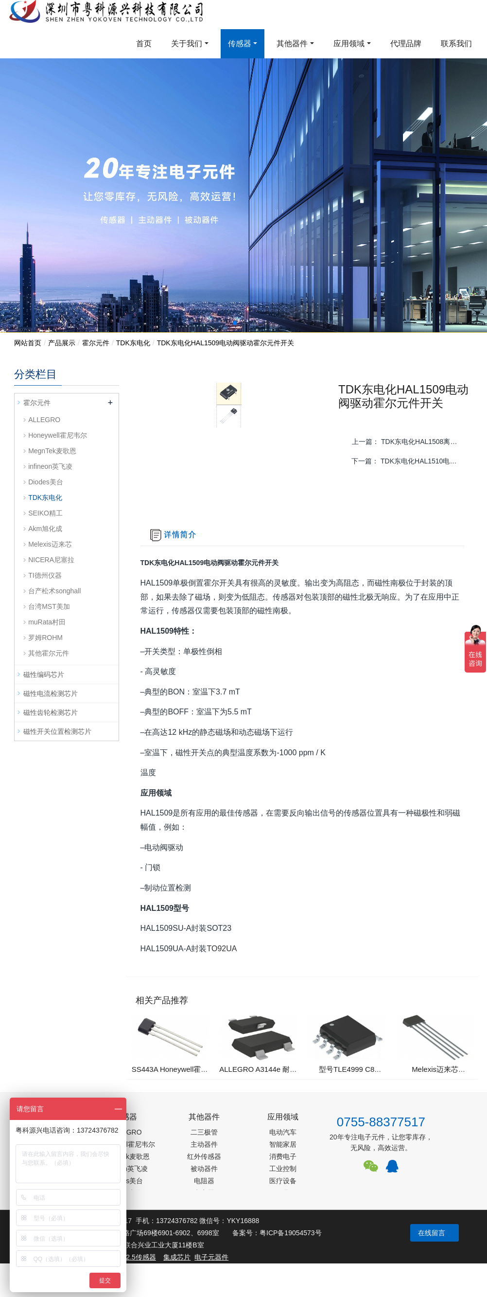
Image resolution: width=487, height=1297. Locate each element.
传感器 (239, 43)
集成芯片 (177, 1257)
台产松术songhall (54, 591)
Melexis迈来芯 (49, 544)
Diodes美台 (45, 482)
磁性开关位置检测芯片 (57, 731)
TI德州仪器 (44, 575)
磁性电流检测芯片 (50, 693)
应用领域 (349, 43)
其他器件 (292, 43)
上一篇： (409, 441)
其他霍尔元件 (48, 653)
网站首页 (27, 343)
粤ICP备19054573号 (291, 1233)
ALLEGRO (44, 420)
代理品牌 (405, 43)
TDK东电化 (133, 343)
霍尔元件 (95, 343)
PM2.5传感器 (136, 1257)
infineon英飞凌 (50, 466)
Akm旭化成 (45, 529)
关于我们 (186, 43)
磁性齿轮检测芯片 (50, 712)
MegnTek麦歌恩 (52, 451)
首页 (144, 43)
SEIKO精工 (45, 513)
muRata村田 (47, 622)
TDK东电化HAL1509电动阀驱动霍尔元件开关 (225, 343)
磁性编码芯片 (43, 674)
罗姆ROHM (45, 637)
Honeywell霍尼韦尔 (57, 435)
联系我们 (456, 43)
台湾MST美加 (49, 606)
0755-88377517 (381, 1122)
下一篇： (408, 461)
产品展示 (61, 343)
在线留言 (431, 1233)
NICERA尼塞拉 (51, 560)
